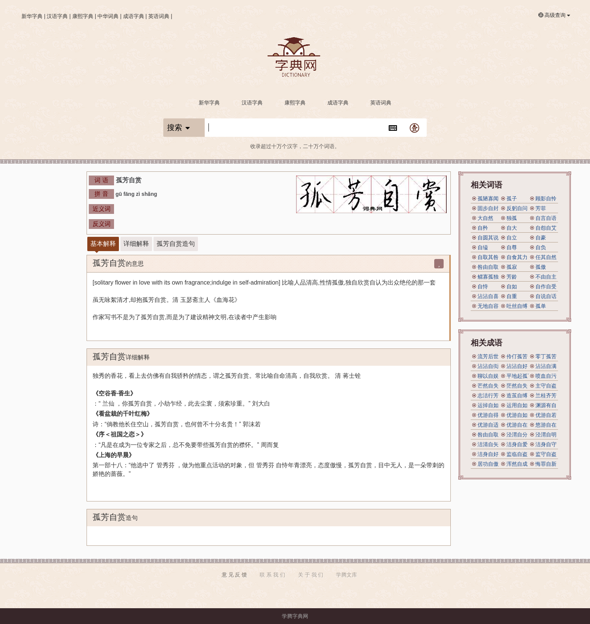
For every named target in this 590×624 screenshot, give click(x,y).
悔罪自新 (546, 464)
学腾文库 (346, 575)
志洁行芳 (488, 395)
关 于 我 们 (311, 575)
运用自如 (517, 405)
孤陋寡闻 (488, 198)
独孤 (511, 218)
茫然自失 (517, 386)
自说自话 (546, 296)
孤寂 (511, 267)
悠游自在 (546, 425)
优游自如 (517, 415)
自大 (511, 228)
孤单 (540, 306)
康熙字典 (82, 16)
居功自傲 (488, 464)
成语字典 (133, 16)
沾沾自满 (546, 366)
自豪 (540, 238)
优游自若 (546, 415)
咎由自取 (488, 267)
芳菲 (540, 208)
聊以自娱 (488, 376)
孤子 (511, 198)
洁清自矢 (488, 444)
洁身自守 (546, 444)
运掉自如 (488, 405)
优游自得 (488, 415)
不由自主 (546, 277)
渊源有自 (546, 405)
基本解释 (103, 243)
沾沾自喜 (488, 296)
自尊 (511, 247)
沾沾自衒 (488, 366)
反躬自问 (517, 208)
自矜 (482, 228)
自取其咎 (488, 257)
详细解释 (136, 243)
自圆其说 (488, 238)
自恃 (482, 286)
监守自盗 (546, 454)
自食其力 (517, 257)
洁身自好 (488, 454)
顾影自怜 (546, 198)
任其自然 (546, 257)
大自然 (485, 218)
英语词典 (158, 16)
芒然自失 (488, 386)
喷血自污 (546, 376)
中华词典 (108, 16)
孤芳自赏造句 (176, 243)
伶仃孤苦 (517, 356)
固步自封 (488, 208)
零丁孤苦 (546, 356)
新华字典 (32, 16)
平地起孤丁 (519, 376)
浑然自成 (517, 464)
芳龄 (511, 277)
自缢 (482, 247)
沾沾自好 (517, 366)
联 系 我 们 (272, 575)
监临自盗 (517, 454)
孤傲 (540, 267)
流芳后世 (488, 356)
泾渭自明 (546, 435)
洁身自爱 (517, 444)
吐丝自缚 (517, 306)
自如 (511, 286)
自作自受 (546, 286)
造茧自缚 (517, 395)
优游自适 (488, 425)
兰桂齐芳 (546, 395)
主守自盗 (546, 386)
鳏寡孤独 (488, 277)
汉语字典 (57, 16)
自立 (511, 238)
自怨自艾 (546, 228)
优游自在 (517, 425)
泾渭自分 (517, 435)
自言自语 (546, 218)
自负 (540, 247)
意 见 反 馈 (234, 575)
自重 (511, 296)
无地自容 (488, 306)
